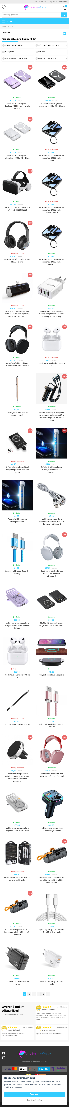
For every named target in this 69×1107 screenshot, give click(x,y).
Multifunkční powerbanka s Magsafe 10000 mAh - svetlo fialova (17, 625)
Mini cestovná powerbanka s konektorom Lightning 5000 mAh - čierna (51, 880)
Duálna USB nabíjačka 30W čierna (17, 982)
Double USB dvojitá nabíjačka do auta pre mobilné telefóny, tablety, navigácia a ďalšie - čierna (51, 416)
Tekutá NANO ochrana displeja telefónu (17, 520)
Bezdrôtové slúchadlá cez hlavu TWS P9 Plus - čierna (17, 364)
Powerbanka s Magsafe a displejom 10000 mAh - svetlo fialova (17, 106)
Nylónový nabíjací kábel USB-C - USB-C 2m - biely (51, 930)
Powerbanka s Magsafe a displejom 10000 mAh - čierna (52, 104)
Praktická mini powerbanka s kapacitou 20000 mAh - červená (51, 262)
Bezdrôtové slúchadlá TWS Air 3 (17, 676)
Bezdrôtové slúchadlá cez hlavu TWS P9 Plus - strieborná (52, 573)
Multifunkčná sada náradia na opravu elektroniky (17, 878)
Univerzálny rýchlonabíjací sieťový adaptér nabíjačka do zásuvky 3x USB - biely (51, 314)
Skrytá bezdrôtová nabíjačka (51, 675)
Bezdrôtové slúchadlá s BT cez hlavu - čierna (17, 260)
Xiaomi (4, 26)
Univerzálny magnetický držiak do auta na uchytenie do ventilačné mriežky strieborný (17, 777)
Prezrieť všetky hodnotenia (12, 1014)
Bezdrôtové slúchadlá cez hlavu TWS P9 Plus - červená (52, 774)
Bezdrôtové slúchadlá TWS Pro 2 (52, 364)
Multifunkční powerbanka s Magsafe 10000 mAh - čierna (51, 624)
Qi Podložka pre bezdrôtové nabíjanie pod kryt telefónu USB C (17, 469)
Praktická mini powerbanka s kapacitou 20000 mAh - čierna (51, 158)
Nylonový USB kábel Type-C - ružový (51, 725)
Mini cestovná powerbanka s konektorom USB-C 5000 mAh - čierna (17, 932)
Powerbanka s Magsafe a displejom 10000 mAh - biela (17, 156)
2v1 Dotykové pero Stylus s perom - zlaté (17, 413)
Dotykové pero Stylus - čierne (17, 724)
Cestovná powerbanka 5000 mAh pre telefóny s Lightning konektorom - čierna (17, 314)
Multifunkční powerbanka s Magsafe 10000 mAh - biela (17, 829)
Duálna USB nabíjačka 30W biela (51, 982)
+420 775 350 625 (40, 2)
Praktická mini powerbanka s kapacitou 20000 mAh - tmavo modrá (51, 210)
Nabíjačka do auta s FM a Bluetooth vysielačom (52, 829)
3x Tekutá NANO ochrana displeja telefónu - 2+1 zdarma (51, 469)
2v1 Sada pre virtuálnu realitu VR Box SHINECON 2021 (17, 208)
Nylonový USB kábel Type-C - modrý (17, 572)
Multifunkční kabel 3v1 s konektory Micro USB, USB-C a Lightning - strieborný (51, 521)
